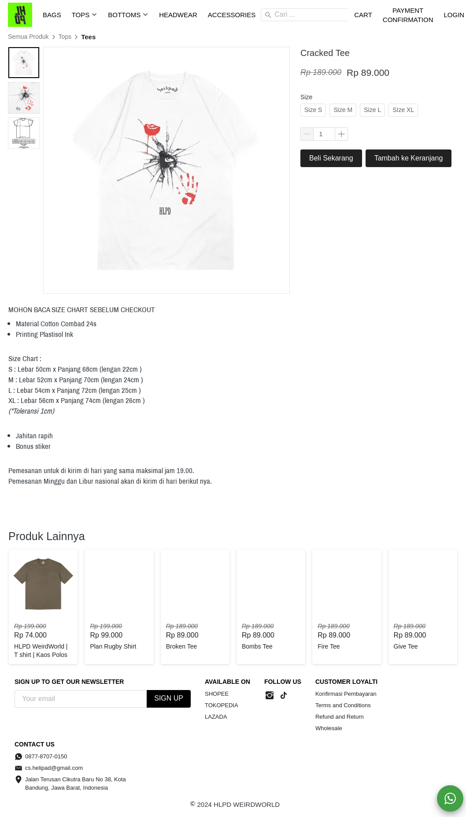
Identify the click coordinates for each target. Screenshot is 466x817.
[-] (269, 695)
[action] (450, 798)
